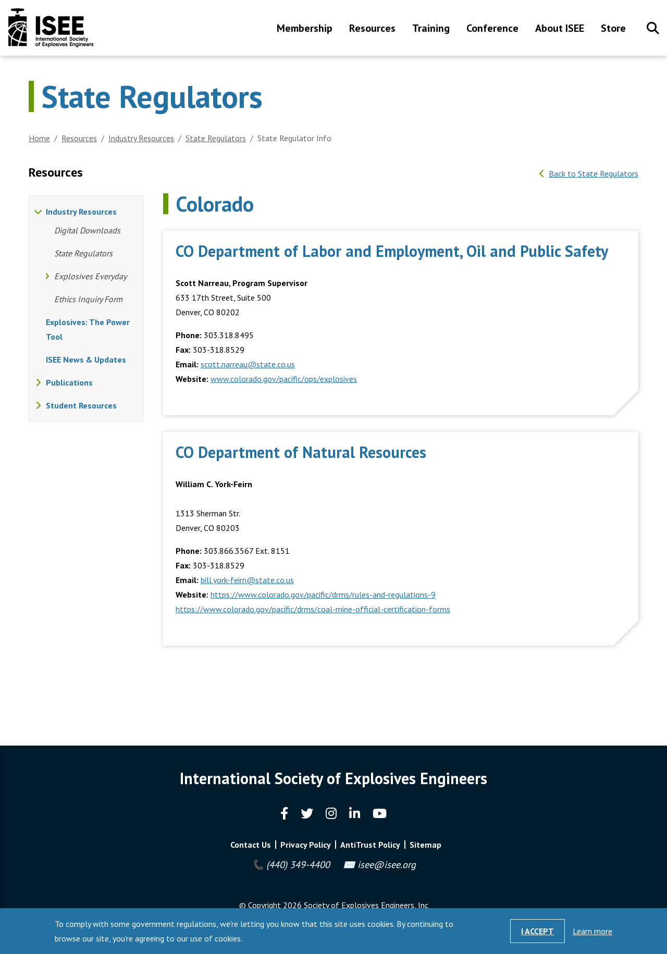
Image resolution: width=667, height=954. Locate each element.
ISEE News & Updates (86, 359)
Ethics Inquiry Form (88, 299)
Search (653, 28)
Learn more (592, 931)
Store (613, 29)
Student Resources (81, 405)
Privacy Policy (305, 844)
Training (431, 29)
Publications (69, 382)
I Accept (537, 931)
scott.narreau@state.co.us (248, 364)
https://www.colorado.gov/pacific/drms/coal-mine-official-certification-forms (313, 609)
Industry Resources (141, 138)
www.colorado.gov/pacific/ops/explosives (284, 379)
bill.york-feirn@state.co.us (247, 580)
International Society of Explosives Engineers (50, 27)
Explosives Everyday (90, 276)
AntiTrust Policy (370, 844)
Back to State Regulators (593, 173)
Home (39, 138)
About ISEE (559, 29)
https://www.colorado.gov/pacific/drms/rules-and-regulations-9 (323, 594)
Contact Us (250, 844)
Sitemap (425, 844)
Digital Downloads (87, 230)
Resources (372, 29)
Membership (304, 29)
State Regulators (216, 138)
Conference (492, 29)
